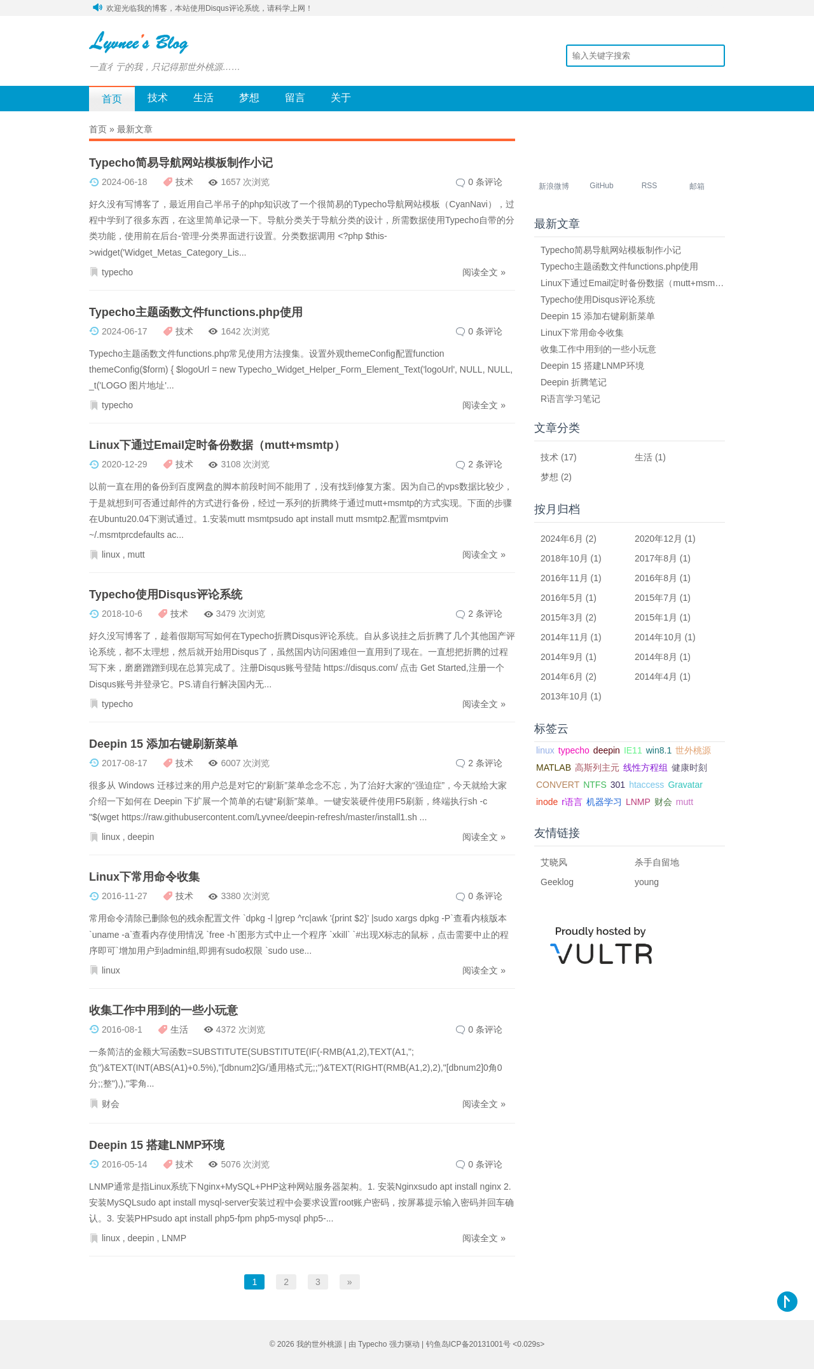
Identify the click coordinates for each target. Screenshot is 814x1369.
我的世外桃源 (319, 1344)
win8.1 (659, 750)
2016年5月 (562, 598)
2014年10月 (658, 637)
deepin (140, 837)
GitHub (601, 185)
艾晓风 (554, 862)
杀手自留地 (657, 862)
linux (111, 554)
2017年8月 (656, 558)
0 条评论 (485, 182)
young (647, 882)
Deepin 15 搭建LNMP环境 (156, 1145)
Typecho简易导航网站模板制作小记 (181, 162)
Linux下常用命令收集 (144, 876)
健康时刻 (689, 767)
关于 (341, 97)
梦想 (249, 97)
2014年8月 (656, 657)
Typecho (372, 1344)
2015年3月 (562, 617)
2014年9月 (562, 657)
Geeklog (557, 882)
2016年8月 (656, 578)
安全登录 (709, 7)
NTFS (595, 785)
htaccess (646, 785)
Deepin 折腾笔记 (574, 382)
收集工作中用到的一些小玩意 (163, 1010)
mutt (135, 554)
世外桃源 (693, 750)
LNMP (174, 1238)
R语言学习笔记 (570, 399)
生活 (203, 97)
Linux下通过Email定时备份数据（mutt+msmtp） (217, 445)
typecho (117, 272)
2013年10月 (564, 696)
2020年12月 (658, 538)
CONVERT (557, 785)
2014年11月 (564, 637)
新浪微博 (554, 186)
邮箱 (697, 186)
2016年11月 (564, 578)
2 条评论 (485, 464)
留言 (295, 97)
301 (617, 785)
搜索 (715, 55)
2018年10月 (564, 558)
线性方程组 (645, 767)
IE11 (633, 750)
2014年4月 (656, 676)
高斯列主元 (597, 767)
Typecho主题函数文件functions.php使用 (196, 312)
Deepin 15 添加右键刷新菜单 (163, 744)
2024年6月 (562, 538)
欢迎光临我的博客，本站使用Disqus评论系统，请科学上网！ (209, 8)
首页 (112, 98)
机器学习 (604, 802)
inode (547, 802)
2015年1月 (656, 617)
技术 (158, 97)
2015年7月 (656, 598)
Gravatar (685, 785)
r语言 (572, 802)
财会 (111, 1104)
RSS (650, 185)
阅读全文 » (484, 272)
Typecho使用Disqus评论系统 (165, 594)
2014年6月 (562, 676)
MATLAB (553, 767)
